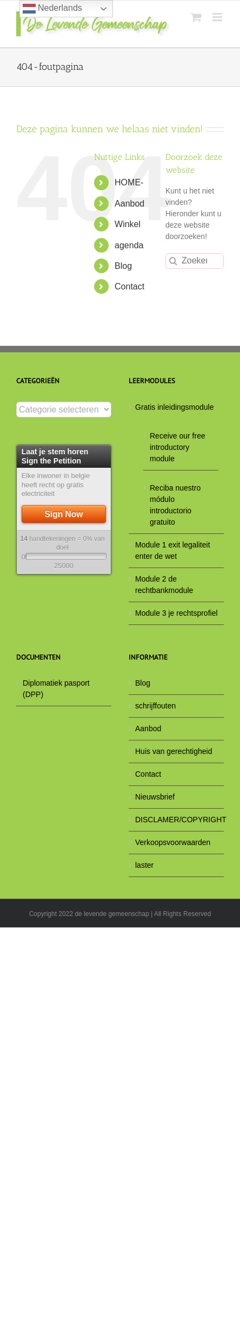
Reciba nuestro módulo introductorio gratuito (175, 504)
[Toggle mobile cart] (196, 17)
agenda (129, 245)
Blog (123, 265)
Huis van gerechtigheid (173, 751)
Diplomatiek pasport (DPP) (56, 689)
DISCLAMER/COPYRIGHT (176, 819)
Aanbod (129, 203)
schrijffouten (155, 705)
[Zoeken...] (194, 261)
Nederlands (52, 8)
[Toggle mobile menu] (218, 17)
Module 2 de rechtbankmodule (164, 585)
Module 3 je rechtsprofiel (176, 613)
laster (144, 865)
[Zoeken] (173, 261)
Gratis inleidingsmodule (174, 407)
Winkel (128, 224)
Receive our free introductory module (177, 447)
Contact (129, 286)
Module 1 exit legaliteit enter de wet (172, 550)
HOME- (129, 182)
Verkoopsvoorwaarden (172, 842)
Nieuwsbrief (155, 796)
